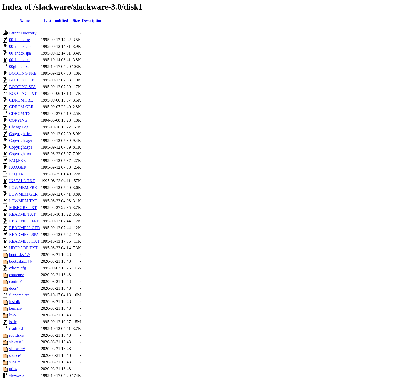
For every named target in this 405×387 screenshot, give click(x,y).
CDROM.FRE (21, 100)
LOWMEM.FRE (23, 187)
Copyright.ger (20, 140)
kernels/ (15, 308)
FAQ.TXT (17, 174)
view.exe (16, 375)
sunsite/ (15, 362)
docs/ (13, 288)
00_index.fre (19, 39)
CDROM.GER (21, 107)
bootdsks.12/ (19, 254)
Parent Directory (22, 33)
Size (76, 20)
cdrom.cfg (17, 268)
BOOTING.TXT (23, 93)
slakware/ (17, 348)
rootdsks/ (16, 335)
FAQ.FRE (17, 160)
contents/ (16, 275)
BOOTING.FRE (22, 73)
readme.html (19, 328)
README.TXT (22, 214)
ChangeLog (18, 127)
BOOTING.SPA (22, 86)
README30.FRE (24, 221)
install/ (14, 301)
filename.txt (19, 295)
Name (24, 20)
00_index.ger (20, 46)
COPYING (18, 120)
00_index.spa (20, 53)
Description (92, 20)
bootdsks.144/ (20, 261)
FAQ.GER (17, 167)
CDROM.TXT (21, 113)
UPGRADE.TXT (23, 248)
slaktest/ (15, 342)
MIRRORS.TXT (23, 207)
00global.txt (19, 66)
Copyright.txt (20, 154)
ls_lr (12, 322)
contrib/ (15, 281)
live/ (12, 315)
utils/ (13, 369)
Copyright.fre (20, 133)
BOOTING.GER (23, 80)
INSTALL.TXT (22, 181)
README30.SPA (24, 234)
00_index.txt (19, 60)
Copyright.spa (20, 147)
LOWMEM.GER (23, 194)
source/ (15, 355)
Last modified (56, 20)
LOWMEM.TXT (23, 201)
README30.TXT (24, 241)
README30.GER (24, 228)
